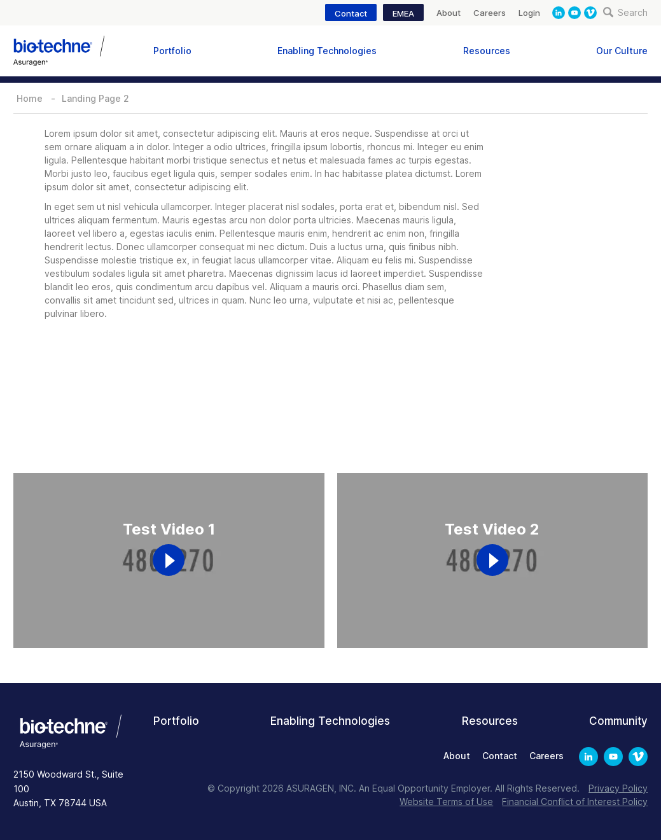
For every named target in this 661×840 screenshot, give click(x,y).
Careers (489, 13)
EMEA (403, 13)
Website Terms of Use (446, 801)
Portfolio (172, 50)
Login (529, 13)
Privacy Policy (618, 788)
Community (618, 721)
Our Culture (622, 50)
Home (30, 98)
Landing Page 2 (95, 98)
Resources (486, 50)
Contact (351, 13)
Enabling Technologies (327, 50)
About (448, 13)
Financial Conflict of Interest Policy (575, 801)
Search (625, 12)
